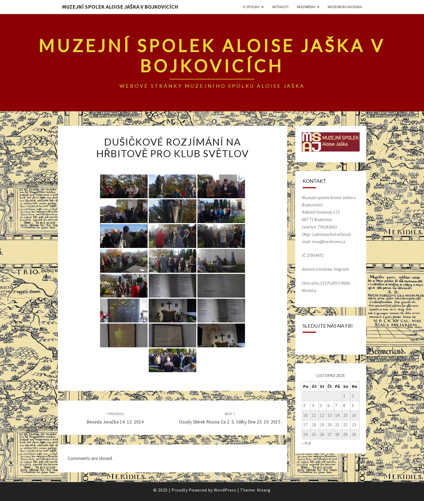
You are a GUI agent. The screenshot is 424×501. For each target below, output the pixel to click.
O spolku (251, 6)
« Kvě (306, 443)
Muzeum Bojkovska (345, 6)
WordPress (225, 490)
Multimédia (306, 6)
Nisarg (264, 490)
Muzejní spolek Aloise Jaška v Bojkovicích (120, 6)
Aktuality (280, 6)
